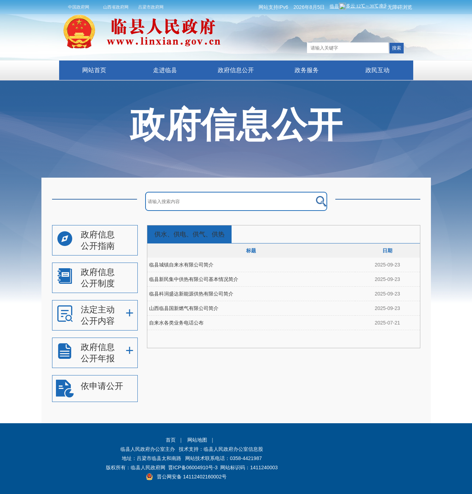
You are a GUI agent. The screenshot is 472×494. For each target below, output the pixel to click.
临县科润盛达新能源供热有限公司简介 (191, 294)
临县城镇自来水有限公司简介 (181, 265)
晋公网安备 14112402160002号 (192, 476)
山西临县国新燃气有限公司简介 (183, 308)
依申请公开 (102, 386)
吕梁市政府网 (151, 7)
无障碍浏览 (399, 7)
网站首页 (94, 70)
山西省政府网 (116, 7)
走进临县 (165, 70)
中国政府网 (78, 7)
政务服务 (307, 70)
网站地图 (197, 440)
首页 (171, 440)
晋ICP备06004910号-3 (193, 467)
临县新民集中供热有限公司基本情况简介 (193, 279)
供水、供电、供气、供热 (189, 234)
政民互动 (377, 70)
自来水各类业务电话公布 (176, 323)
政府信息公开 (236, 70)
